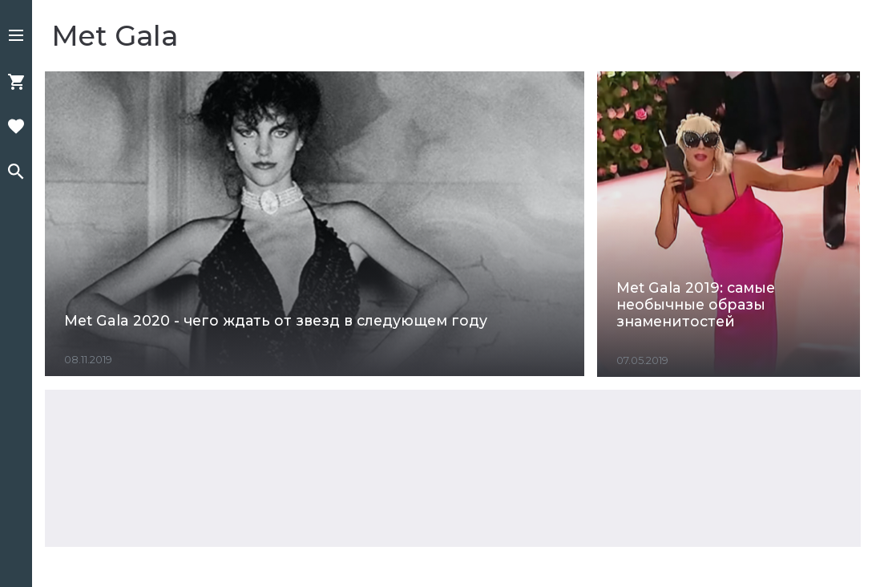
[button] (16, 37)
